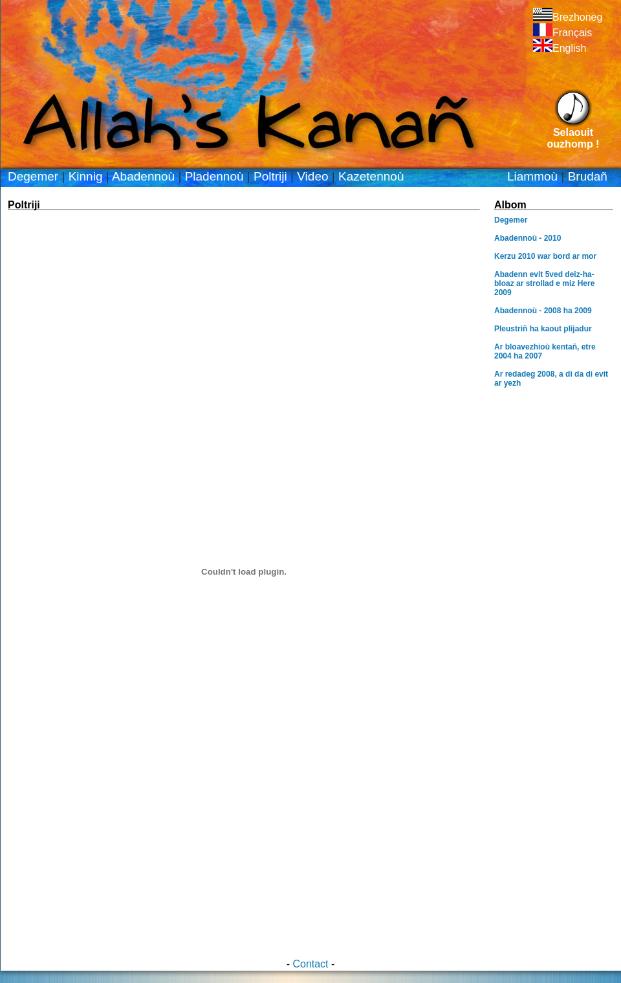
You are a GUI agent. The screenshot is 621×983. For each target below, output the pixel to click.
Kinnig (86, 176)
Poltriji (270, 176)
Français (562, 32)
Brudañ (587, 176)
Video (312, 176)
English (559, 48)
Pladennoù (214, 176)
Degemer (33, 176)
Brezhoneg (567, 17)
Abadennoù (143, 176)
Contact (310, 963)
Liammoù (532, 176)
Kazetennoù (371, 176)
